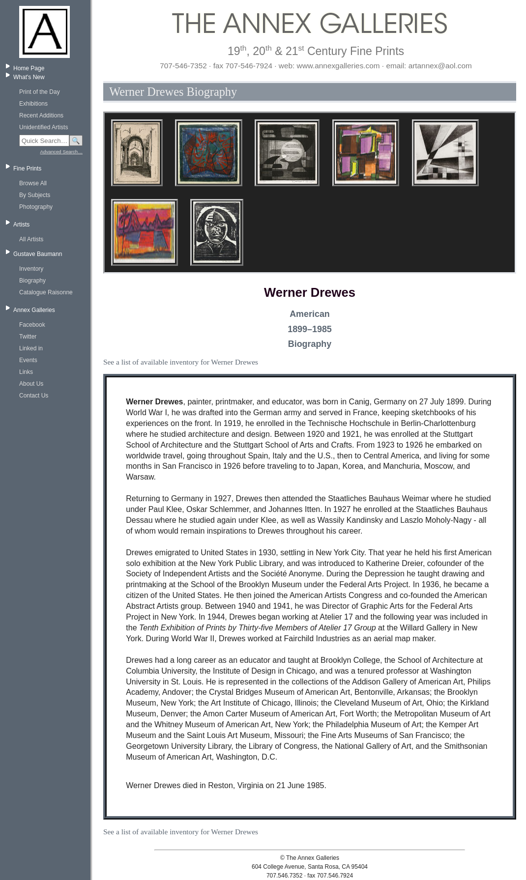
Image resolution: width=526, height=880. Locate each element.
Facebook (32, 324)
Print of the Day (39, 91)
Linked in (31, 348)
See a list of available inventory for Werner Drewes (180, 362)
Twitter (27, 336)
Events (28, 360)
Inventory (31, 268)
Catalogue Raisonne (46, 292)
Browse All (33, 183)
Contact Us (33, 395)
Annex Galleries (34, 310)
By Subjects (34, 195)
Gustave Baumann (37, 254)
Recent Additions (41, 115)
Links (26, 372)
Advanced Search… (61, 151)
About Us (31, 383)
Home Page (28, 68)
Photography (36, 206)
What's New (29, 77)
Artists (21, 224)
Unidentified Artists (43, 127)
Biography (32, 280)
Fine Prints (27, 168)
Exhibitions (33, 103)
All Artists (31, 239)
